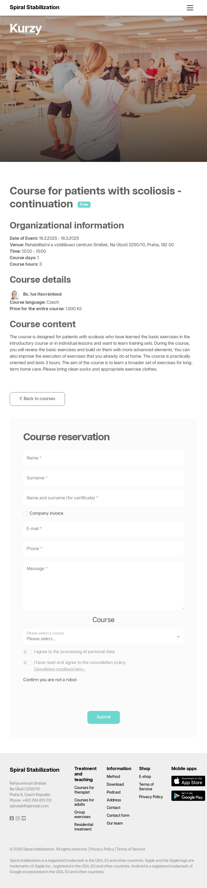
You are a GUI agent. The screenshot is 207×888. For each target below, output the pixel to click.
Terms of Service (130, 849)
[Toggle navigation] (190, 8)
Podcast (114, 792)
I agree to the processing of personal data (74, 660)
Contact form (118, 816)
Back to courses (37, 407)
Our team (115, 823)
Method (113, 777)
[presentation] (64, 702)
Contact (113, 808)
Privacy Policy (151, 797)
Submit (104, 725)
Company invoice (46, 522)
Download (115, 785)
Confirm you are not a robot (50, 688)
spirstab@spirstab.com (29, 806)
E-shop (145, 777)
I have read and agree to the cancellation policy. (80, 671)
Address (114, 800)
